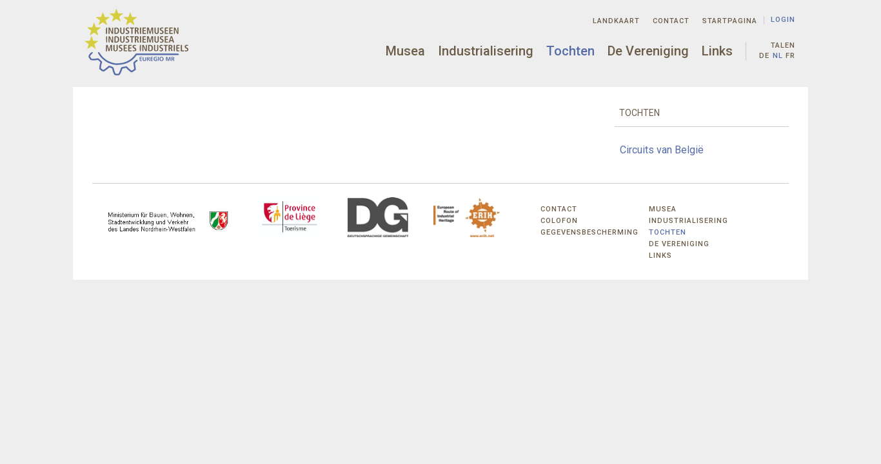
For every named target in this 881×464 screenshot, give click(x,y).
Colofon (559, 221)
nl (778, 56)
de (764, 56)
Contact (671, 21)
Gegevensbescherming (589, 232)
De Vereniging (648, 51)
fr (790, 56)
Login (783, 19)
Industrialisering (485, 51)
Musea (405, 51)
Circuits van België (662, 150)
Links (717, 51)
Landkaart (616, 21)
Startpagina (729, 21)
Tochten (570, 51)
